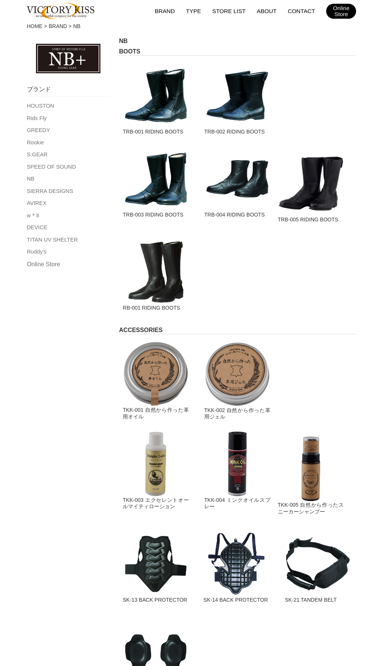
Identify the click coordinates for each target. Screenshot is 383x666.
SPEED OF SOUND (50, 165)
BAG (101, 514)
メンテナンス (121, 604)
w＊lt (33, 212)
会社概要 (159, 604)
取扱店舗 (83, 604)
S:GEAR (37, 153)
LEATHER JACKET (41, 514)
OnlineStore (341, 11)
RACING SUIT (116, 529)
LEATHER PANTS (39, 559)
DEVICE (36, 223)
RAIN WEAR (113, 544)
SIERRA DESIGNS (49, 188)
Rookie (35, 141)
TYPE (195, 10)
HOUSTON (40, 105)
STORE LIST (230, 10)
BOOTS (24, 574)
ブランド (50, 604)
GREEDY (38, 129)
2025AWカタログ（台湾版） (337, 604)
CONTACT (301, 10)
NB (30, 176)
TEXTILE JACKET (39, 529)
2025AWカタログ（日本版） (258, 604)
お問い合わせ (197, 604)
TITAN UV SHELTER (51, 235)
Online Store (43, 259)
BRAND (167, 10)
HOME (35, 26)
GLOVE (23, 544)
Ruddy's (36, 247)
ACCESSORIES (118, 559)
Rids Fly (36, 117)
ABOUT (267, 10)
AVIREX (36, 200)
